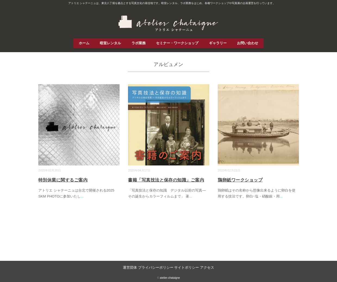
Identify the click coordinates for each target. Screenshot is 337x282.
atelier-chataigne (170, 277)
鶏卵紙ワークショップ (240, 180)
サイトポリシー (186, 267)
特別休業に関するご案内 (63, 180)
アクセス (207, 267)
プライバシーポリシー (155, 267)
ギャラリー (218, 43)
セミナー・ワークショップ (177, 43)
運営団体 (130, 267)
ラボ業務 (139, 43)
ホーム (84, 43)
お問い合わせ (247, 43)
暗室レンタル (110, 43)
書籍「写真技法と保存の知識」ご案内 (166, 180)
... (82, 196)
